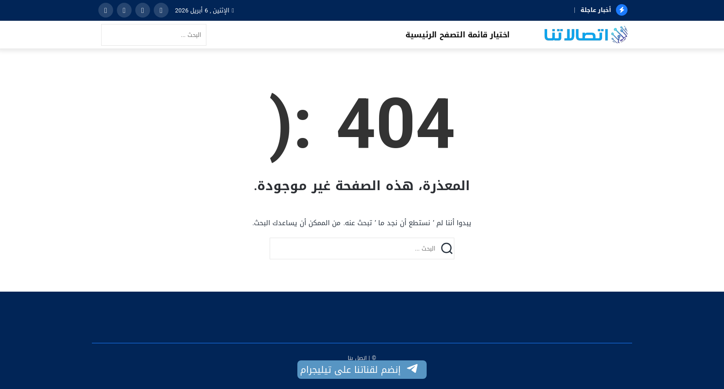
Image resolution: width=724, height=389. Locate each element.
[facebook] (161, 10)
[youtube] (105, 10)
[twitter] (142, 10)
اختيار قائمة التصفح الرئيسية (457, 34)
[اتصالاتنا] (585, 35)
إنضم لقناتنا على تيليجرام (359, 369)
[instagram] (124, 10)
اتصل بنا (357, 358)
